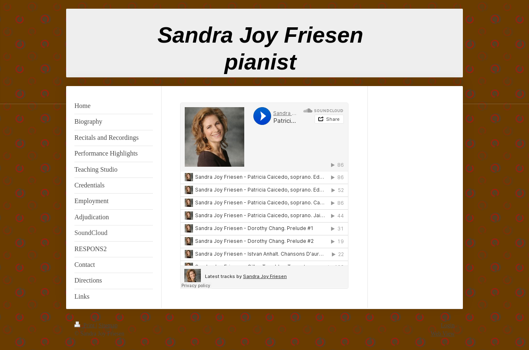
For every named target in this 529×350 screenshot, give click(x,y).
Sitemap (108, 325)
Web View (443, 334)
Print (85, 325)
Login (448, 325)
